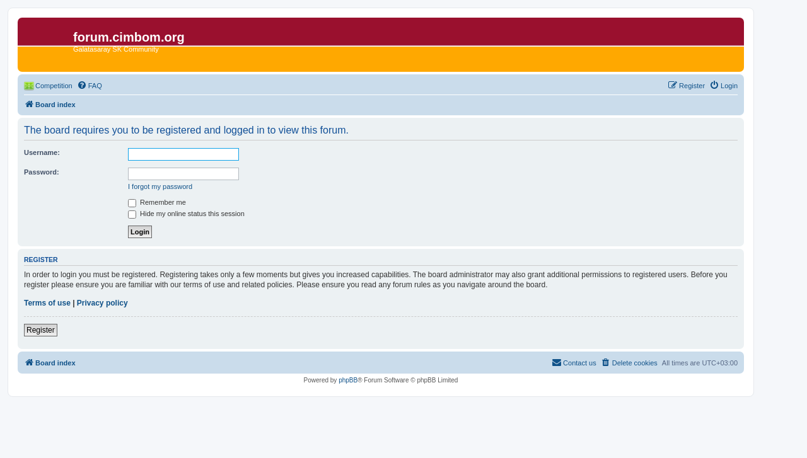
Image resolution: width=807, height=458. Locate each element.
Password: (41, 172)
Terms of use (47, 303)
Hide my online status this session (186, 213)
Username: (42, 152)
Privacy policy (102, 303)
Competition (54, 85)
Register (40, 330)
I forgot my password (160, 186)
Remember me (157, 202)
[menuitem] (89, 85)
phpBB (348, 380)
